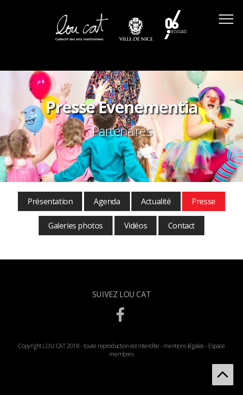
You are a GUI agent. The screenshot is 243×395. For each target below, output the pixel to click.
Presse (203, 201)
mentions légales (183, 346)
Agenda (107, 201)
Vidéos (135, 225)
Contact (181, 225)
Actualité (156, 201)
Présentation (50, 201)
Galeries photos (75, 225)
